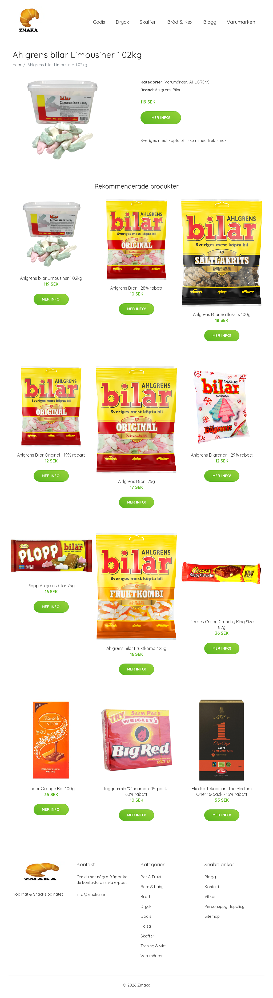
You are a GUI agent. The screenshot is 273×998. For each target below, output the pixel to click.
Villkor (210, 900)
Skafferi (148, 24)
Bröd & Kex (179, 24)
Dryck (122, 24)
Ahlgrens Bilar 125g (136, 485)
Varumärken (241, 24)
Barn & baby (151, 890)
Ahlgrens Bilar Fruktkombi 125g (136, 652)
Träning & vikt (153, 949)
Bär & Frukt (150, 880)
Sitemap (212, 920)
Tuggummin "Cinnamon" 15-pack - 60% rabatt (136, 795)
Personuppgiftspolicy (224, 910)
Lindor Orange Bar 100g (51, 792)
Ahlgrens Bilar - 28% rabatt (136, 291)
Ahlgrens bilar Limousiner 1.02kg (51, 282)
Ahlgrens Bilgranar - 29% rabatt (222, 458)
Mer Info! (160, 121)
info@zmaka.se (91, 898)
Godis (99, 24)
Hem (17, 68)
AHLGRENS (199, 85)
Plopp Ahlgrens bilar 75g (51, 589)
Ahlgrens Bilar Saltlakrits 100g (222, 318)
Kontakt (211, 890)
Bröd (145, 900)
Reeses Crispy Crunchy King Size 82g (222, 628)
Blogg (209, 24)
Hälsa (145, 929)
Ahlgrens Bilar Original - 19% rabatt (51, 458)
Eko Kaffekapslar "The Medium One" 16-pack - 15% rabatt (222, 795)
